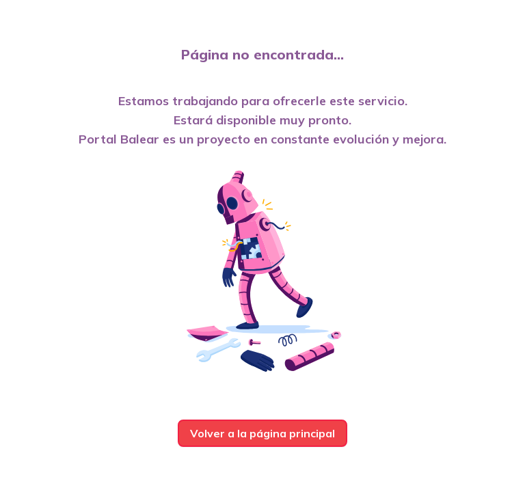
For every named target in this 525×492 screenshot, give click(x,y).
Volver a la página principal (262, 433)
